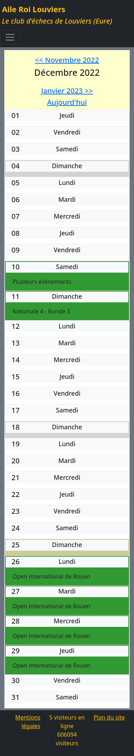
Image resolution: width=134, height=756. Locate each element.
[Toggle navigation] (10, 37)
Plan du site (109, 717)
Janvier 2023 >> (67, 91)
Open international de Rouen (51, 576)
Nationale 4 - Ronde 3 (41, 311)
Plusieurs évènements (42, 282)
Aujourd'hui (67, 102)
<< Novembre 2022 (67, 60)
